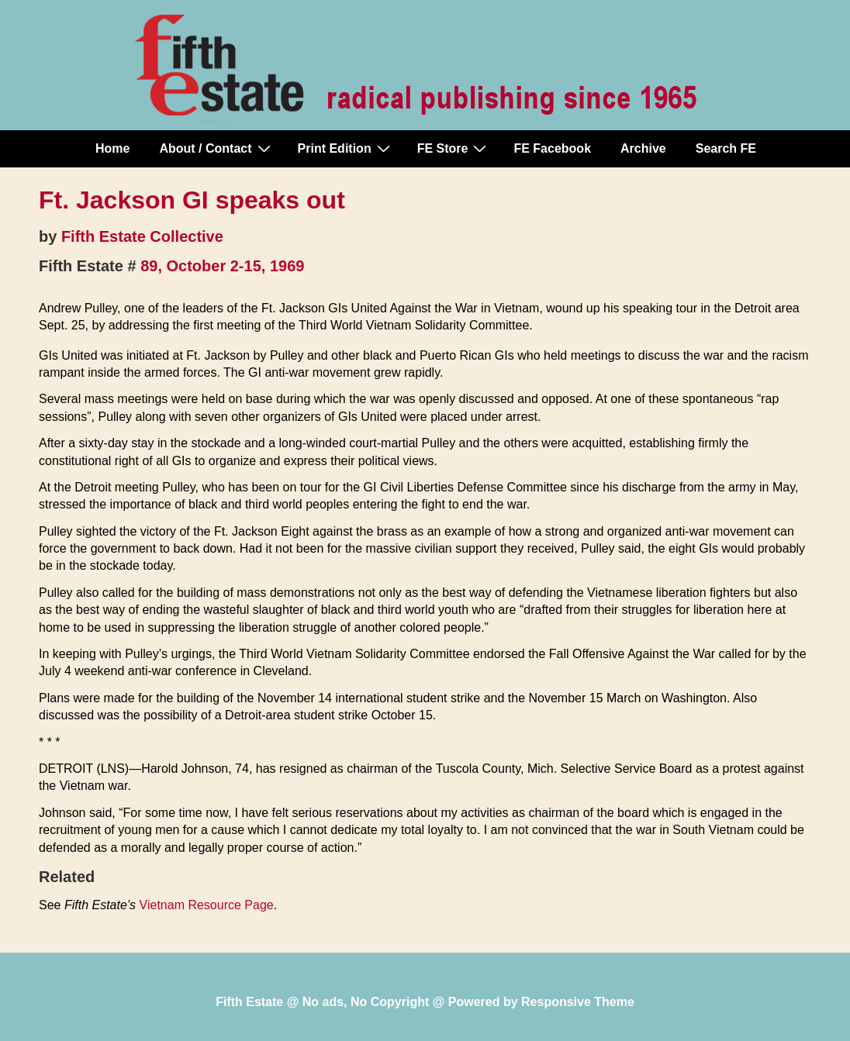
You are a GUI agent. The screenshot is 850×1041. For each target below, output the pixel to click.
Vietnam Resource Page (207, 905)
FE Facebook (552, 148)
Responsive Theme (577, 1001)
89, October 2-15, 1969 (222, 265)
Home (112, 148)
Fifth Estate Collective (142, 236)
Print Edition (346, 148)
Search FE (726, 148)
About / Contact (216, 148)
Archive (643, 148)
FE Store (454, 148)
